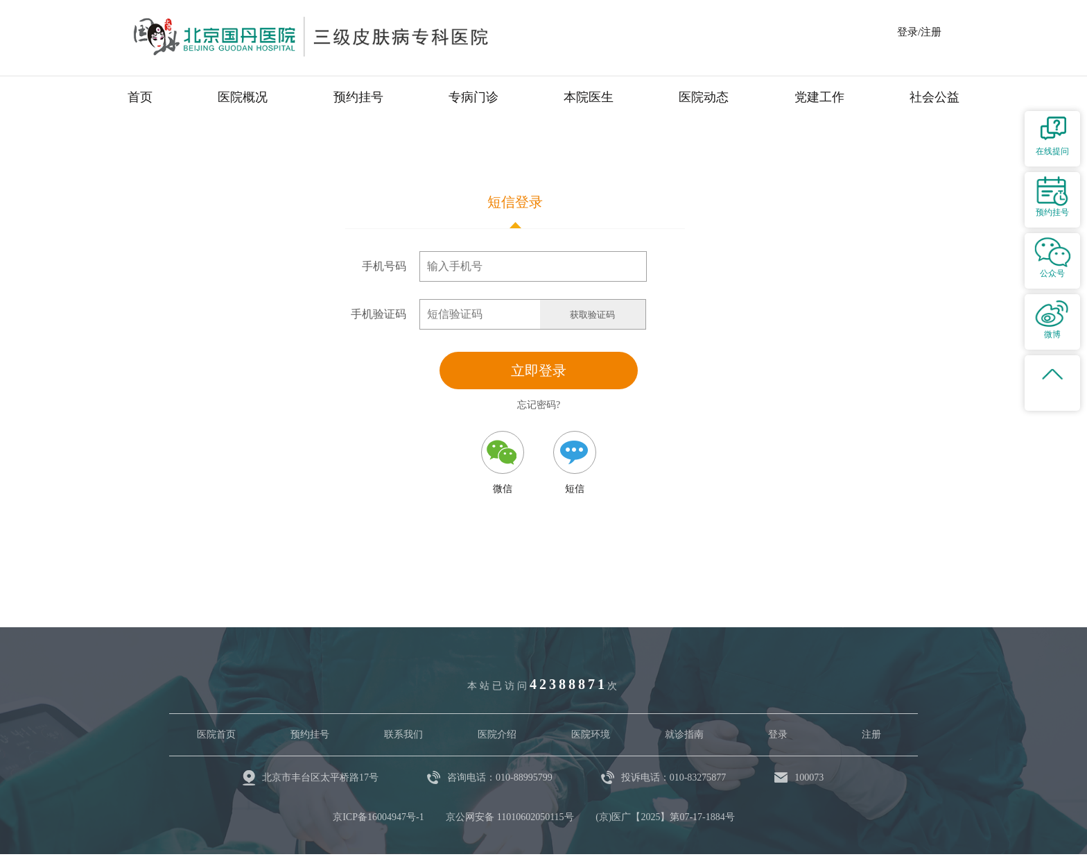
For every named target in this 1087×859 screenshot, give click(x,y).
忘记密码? (538, 405)
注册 (871, 734)
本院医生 (589, 97)
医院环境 (590, 734)
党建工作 (819, 97)
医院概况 (243, 97)
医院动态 (704, 97)
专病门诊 (473, 97)
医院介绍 (497, 734)
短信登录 (515, 202)
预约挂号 (358, 97)
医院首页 (216, 734)
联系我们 (403, 734)
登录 (778, 734)
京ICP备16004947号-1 (378, 817)
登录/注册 (919, 31)
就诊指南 (684, 734)
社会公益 (934, 97)
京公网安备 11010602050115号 (509, 817)
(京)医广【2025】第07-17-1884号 (665, 817)
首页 (140, 97)
